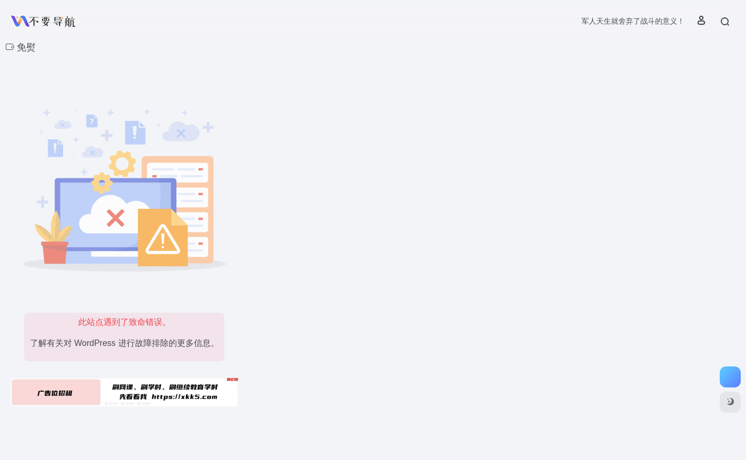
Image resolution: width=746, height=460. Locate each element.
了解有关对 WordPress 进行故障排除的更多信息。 (124, 343)
